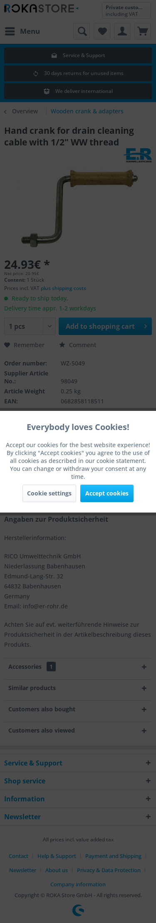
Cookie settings (49, 493)
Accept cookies (107, 493)
